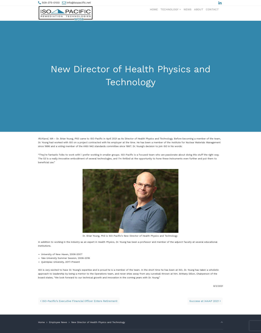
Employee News (58, 322)
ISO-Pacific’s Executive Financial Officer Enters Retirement (78, 301)
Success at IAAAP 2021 (205, 301)
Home (41, 322)
